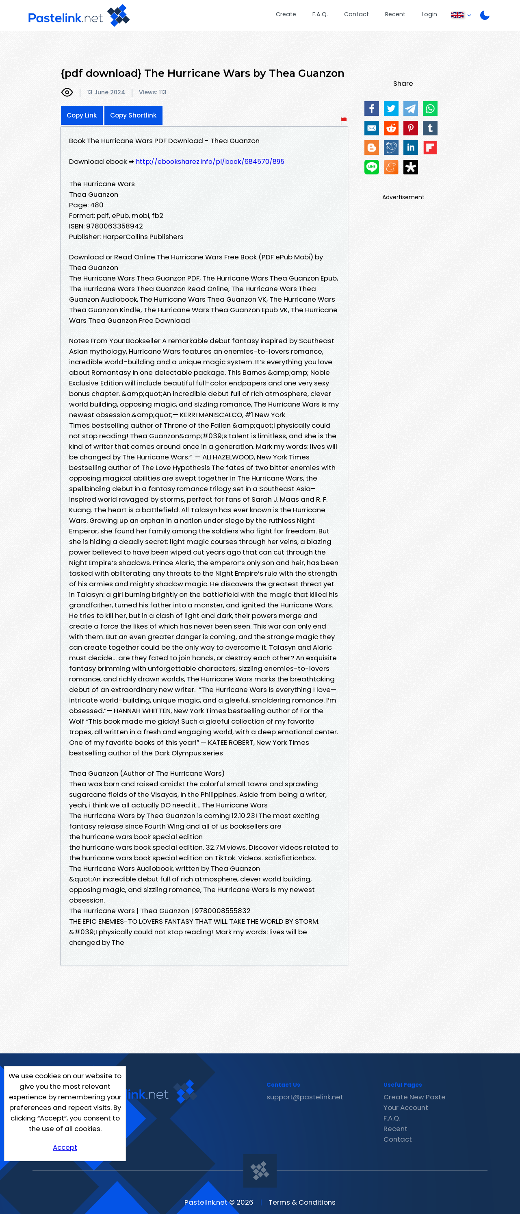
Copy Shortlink (133, 115)
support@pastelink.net (304, 1097)
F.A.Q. (320, 14)
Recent (395, 14)
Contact (356, 14)
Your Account (406, 1107)
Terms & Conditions (302, 1202)
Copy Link (82, 115)
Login (429, 14)
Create (286, 14)
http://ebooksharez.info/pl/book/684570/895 (210, 161)
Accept (65, 1147)
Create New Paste (415, 1097)
